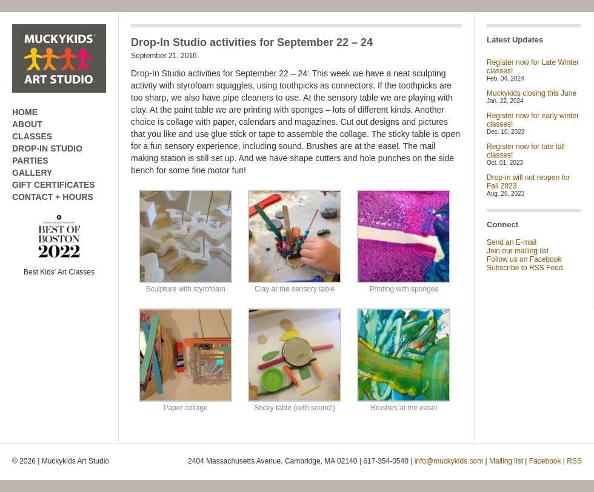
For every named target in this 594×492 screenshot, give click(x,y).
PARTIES (30, 160)
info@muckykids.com (449, 461)
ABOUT (27, 124)
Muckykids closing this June (531, 93)
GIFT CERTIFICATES (53, 185)
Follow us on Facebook (524, 259)
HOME (25, 112)
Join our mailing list (518, 251)
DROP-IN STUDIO (47, 148)
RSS (574, 461)
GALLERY (32, 173)
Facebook (545, 461)
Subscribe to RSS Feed (524, 268)
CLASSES (32, 136)
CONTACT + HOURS (52, 197)
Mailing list (506, 461)
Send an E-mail (511, 242)
